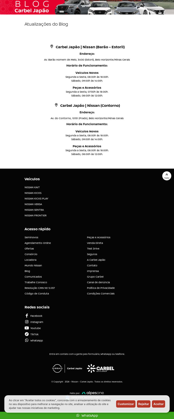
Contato (92, 265)
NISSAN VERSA (33, 204)
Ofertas (29, 248)
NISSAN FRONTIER (35, 215)
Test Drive (93, 248)
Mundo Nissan (33, 265)
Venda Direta (95, 243)
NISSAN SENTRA (34, 209)
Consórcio (31, 254)
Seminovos (31, 237)
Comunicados (33, 276)
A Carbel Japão (96, 259)
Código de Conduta (37, 293)
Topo (166, 175)
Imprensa (93, 271)
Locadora (30, 259)
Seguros (92, 254)
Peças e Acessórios (98, 237)
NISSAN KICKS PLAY (36, 198)
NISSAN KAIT (32, 187)
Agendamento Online (38, 243)
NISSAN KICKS (33, 193)
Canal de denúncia (98, 282)
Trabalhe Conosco (36, 282)
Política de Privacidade (101, 288)
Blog (27, 271)
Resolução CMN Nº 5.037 (40, 288)
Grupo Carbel (95, 276)
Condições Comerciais (100, 293)
